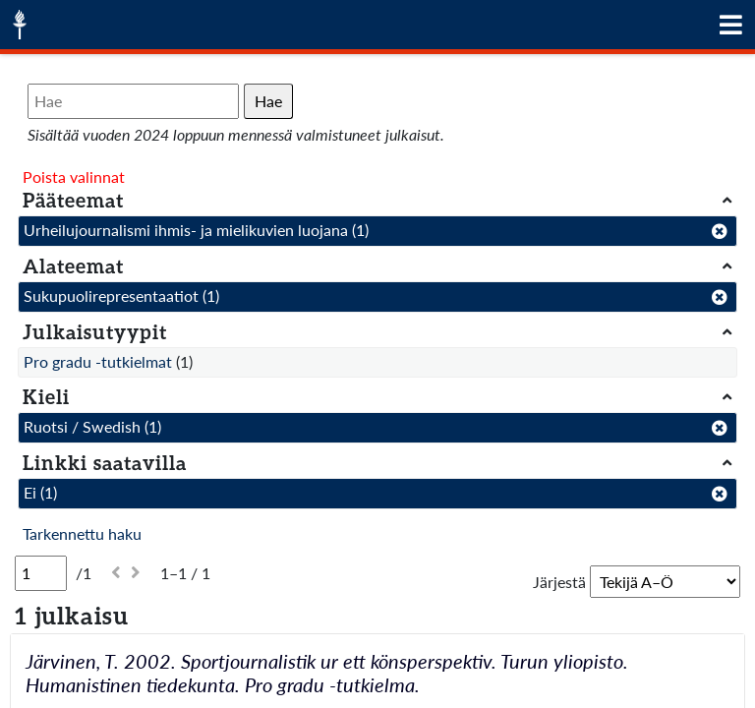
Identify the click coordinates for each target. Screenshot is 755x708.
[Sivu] (41, 573)
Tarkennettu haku (82, 533)
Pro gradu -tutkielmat (98, 361)
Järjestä (559, 581)
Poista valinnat (74, 176)
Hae (268, 100)
